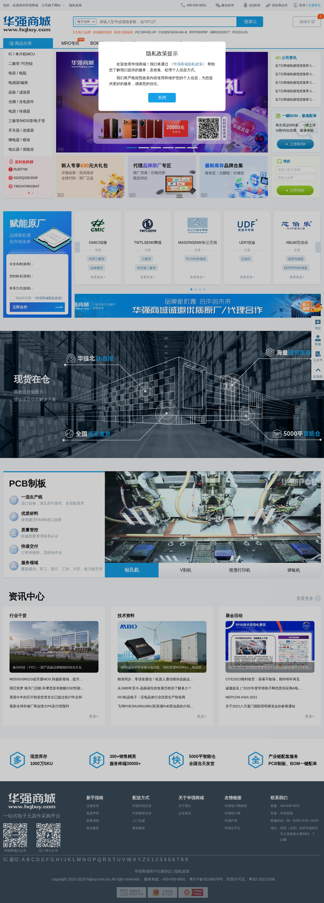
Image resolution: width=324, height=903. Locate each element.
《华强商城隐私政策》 (187, 64)
